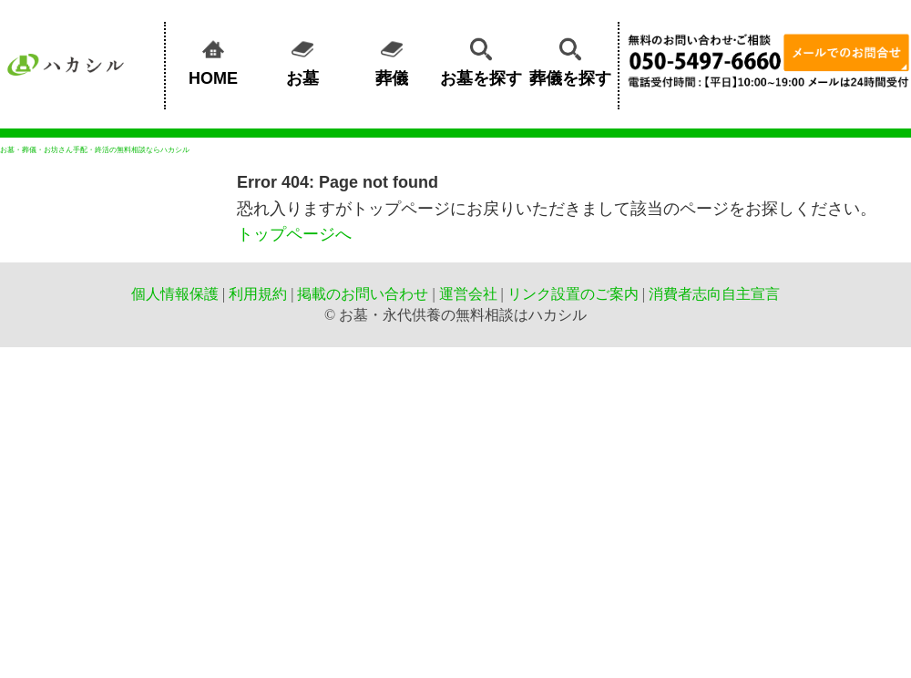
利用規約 (258, 294)
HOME (213, 59)
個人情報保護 (175, 294)
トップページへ (294, 234)
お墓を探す (481, 59)
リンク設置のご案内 (573, 294)
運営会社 (468, 294)
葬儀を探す (570, 59)
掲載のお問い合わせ (362, 294)
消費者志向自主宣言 (714, 294)
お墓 (302, 59)
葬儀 (391, 59)
